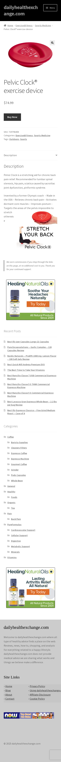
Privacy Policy (37, 686)
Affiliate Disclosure (40, 694)
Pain (9, 513)
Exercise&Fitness (24, 25)
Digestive (16, 540)
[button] (52, 42)
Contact (9, 698)
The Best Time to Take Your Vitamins (26, 370)
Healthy (11, 491)
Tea (13, 508)
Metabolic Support (20, 546)
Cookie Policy (37, 698)
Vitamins (12, 557)
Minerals (15, 551)
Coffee (10, 436)
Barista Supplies (19, 442)
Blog (8, 690)
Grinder (15, 469)
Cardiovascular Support (23, 530)
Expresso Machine (20, 458)
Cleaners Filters (19, 447)
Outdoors (14, 139)
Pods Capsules (18, 475)
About (8, 694)
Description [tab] (10, 155)
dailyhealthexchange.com (21, 10)
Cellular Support (19, 535)
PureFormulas (14, 524)
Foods (14, 497)
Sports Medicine (43, 25)
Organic (11, 502)
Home (10, 25)
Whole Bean (17, 480)
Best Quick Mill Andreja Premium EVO (26, 364)
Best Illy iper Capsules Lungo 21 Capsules (28, 341)
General (11, 486)
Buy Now (12, 117)
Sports (23, 139)
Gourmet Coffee (19, 464)
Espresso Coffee (19, 453)
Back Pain (16, 519)
